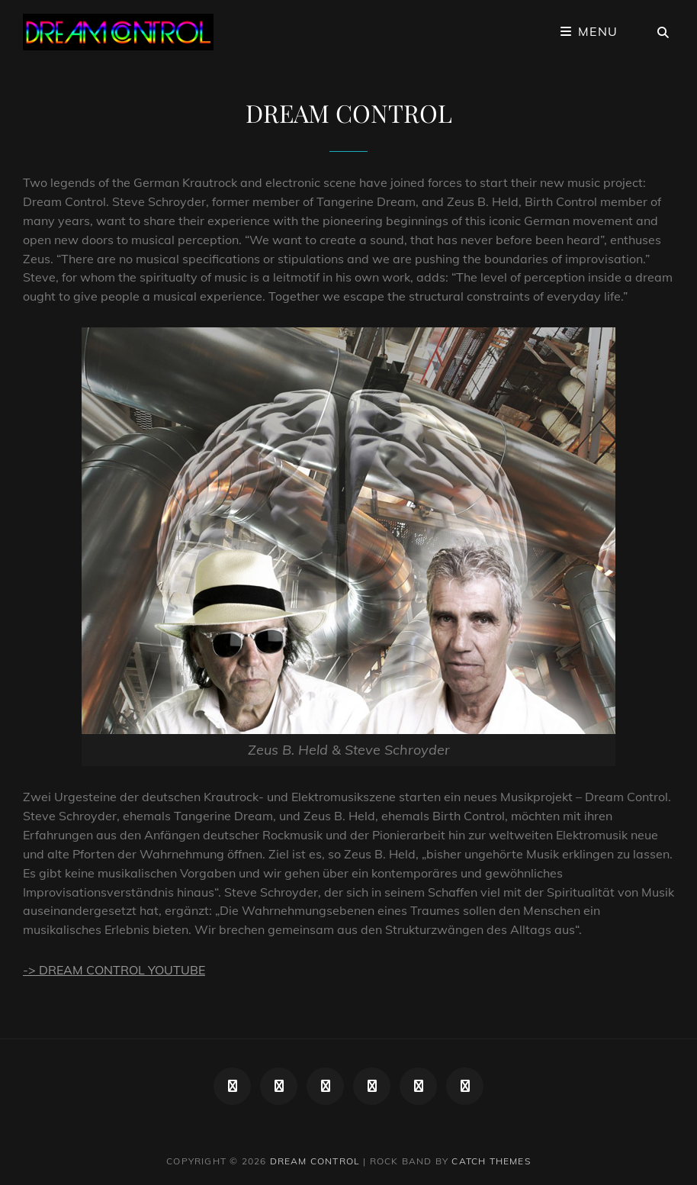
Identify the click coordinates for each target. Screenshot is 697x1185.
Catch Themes (490, 1161)
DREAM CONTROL (315, 1161)
